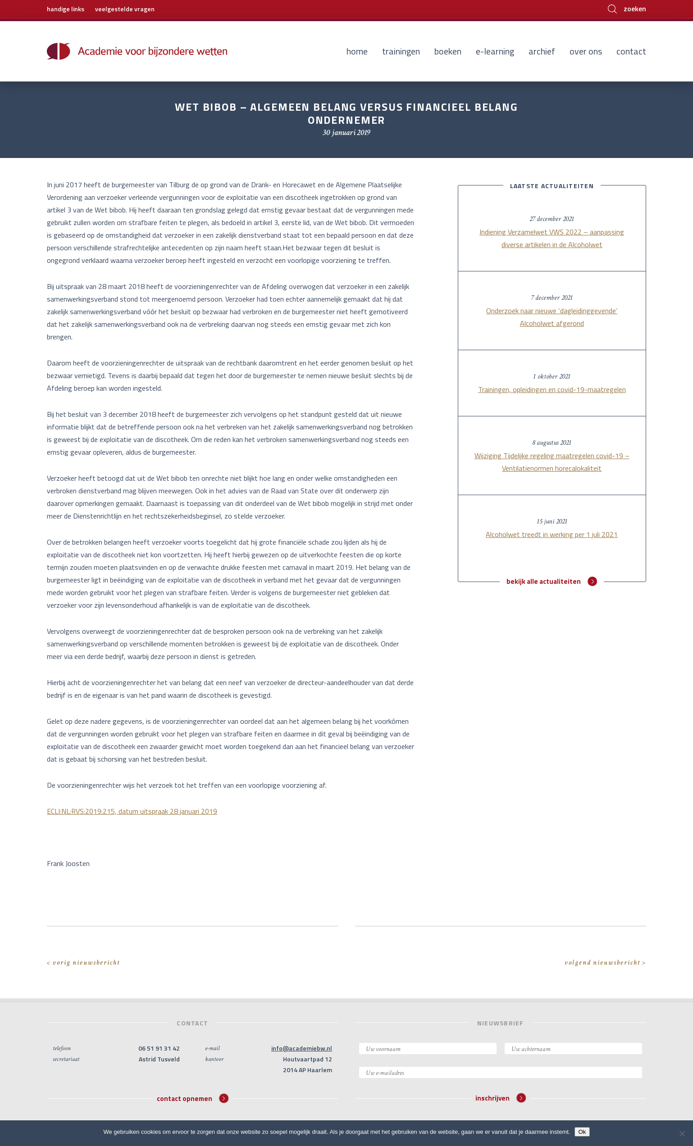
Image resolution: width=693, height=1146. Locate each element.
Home (357, 51)
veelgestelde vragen (125, 9)
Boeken (447, 51)
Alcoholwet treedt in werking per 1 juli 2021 (552, 534)
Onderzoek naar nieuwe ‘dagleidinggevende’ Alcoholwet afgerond (551, 317)
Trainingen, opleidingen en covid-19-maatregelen (552, 389)
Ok (582, 1131)
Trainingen (401, 51)
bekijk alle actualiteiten (551, 581)
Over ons (586, 51)
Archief (542, 51)
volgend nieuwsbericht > (605, 962)
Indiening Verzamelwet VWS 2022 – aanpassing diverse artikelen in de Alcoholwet (551, 238)
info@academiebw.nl (301, 1048)
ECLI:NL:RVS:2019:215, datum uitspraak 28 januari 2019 (132, 811)
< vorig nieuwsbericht (83, 962)
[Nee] (681, 1133)
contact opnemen (192, 1098)
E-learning (495, 51)
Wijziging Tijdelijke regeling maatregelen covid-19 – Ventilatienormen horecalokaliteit (551, 462)
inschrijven (500, 1098)
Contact (631, 51)
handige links (65, 9)
